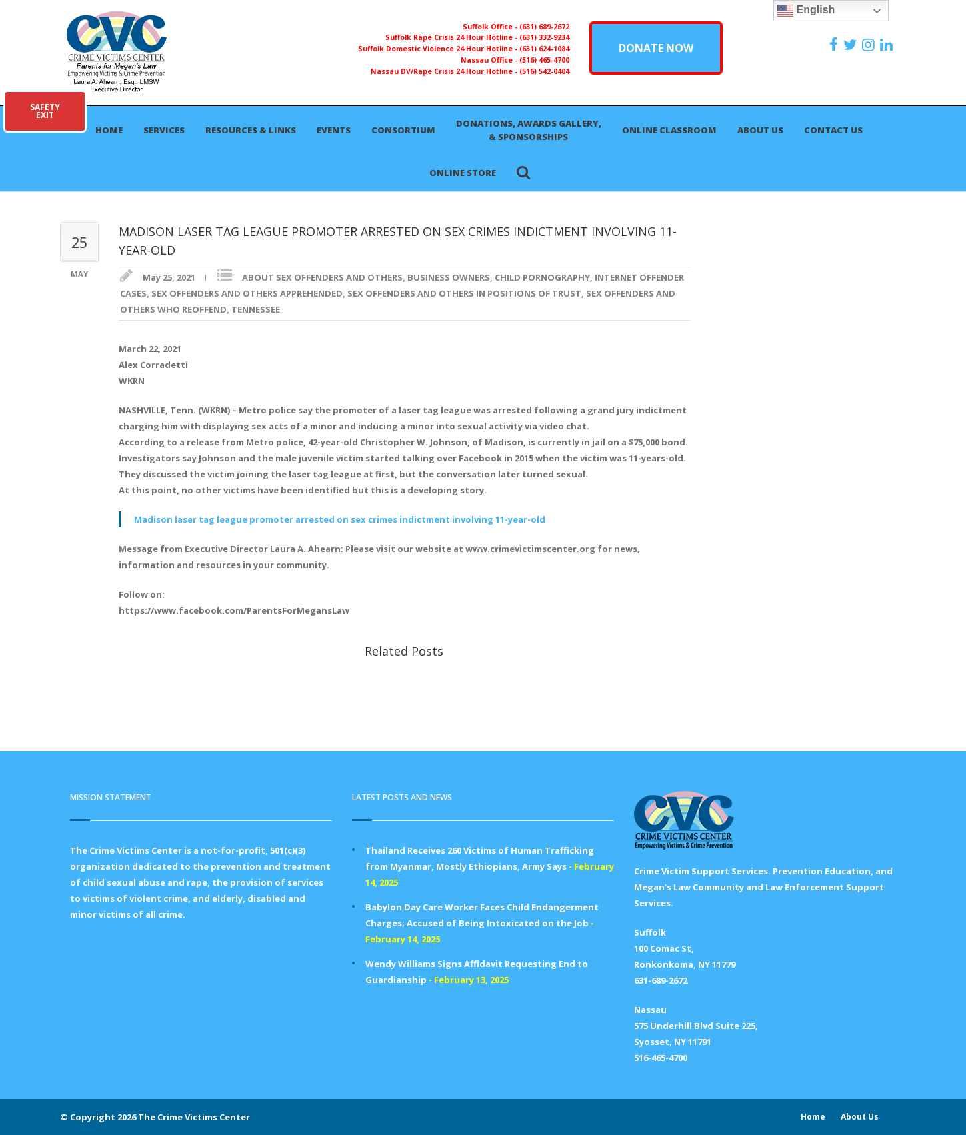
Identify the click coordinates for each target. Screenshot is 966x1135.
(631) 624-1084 (544, 48)
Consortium (403, 130)
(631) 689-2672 (544, 26)
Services (164, 130)
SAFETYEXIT (45, 111)
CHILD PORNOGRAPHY (542, 277)
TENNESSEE (255, 309)
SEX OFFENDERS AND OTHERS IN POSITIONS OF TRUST (464, 293)
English (806, 11)
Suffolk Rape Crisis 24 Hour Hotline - (452, 37)
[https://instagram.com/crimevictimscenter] (870, 44)
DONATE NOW (656, 48)
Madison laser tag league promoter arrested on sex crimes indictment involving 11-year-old (339, 519)
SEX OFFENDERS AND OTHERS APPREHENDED (247, 293)
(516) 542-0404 (544, 71)
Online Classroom (669, 130)
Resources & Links (250, 130)
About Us (760, 130)
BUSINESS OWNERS (448, 277)
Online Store (462, 173)
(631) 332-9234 (544, 37)
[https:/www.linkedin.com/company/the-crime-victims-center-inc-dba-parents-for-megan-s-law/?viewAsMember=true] (888, 44)
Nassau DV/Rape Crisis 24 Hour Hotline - (445, 71)
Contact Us (833, 130)
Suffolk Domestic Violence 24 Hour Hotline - (438, 48)
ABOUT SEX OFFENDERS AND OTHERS (322, 277)
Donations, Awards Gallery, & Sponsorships (528, 130)
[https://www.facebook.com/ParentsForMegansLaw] (835, 44)
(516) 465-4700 (544, 60)
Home (109, 130)
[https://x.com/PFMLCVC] (851, 44)
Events (334, 130)
